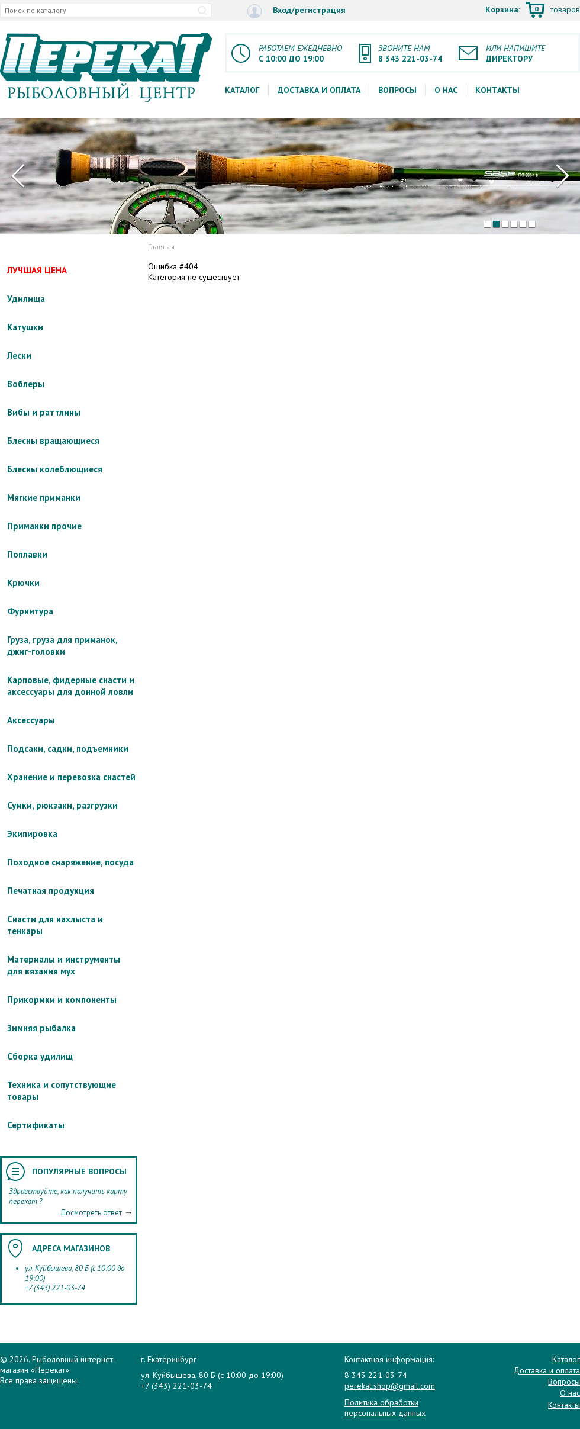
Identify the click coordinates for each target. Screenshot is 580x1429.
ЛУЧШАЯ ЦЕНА (37, 270)
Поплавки (27, 554)
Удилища (26, 298)
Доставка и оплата (319, 90)
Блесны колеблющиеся (54, 469)
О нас (445, 90)
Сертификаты (36, 1125)
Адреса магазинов (71, 1248)
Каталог (242, 90)
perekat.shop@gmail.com (389, 1385)
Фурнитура (30, 611)
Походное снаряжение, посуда (70, 862)
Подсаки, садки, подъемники (67, 748)
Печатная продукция (50, 890)
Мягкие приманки (43, 497)
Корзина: (532, 11)
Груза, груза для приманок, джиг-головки (62, 645)
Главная (161, 246)
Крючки (23, 582)
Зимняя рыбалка (41, 1028)
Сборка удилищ (40, 1056)
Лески (19, 355)
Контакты (497, 90)
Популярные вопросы (79, 1171)
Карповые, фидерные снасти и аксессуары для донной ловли (70, 685)
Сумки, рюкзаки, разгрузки (62, 805)
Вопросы (397, 90)
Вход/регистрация (296, 11)
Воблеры (25, 384)
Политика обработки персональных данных (385, 1407)
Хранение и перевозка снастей (71, 777)
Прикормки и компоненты (62, 999)
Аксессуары (31, 720)
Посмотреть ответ (91, 1213)
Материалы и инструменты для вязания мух (63, 965)
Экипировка (32, 833)
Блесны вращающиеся (53, 440)
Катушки (25, 327)
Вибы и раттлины (43, 412)
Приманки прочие (44, 526)
